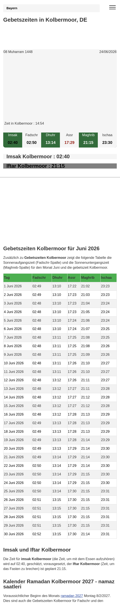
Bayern (11, 8)
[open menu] (112, 7)
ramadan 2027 (72, 596)
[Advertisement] (60, 91)
